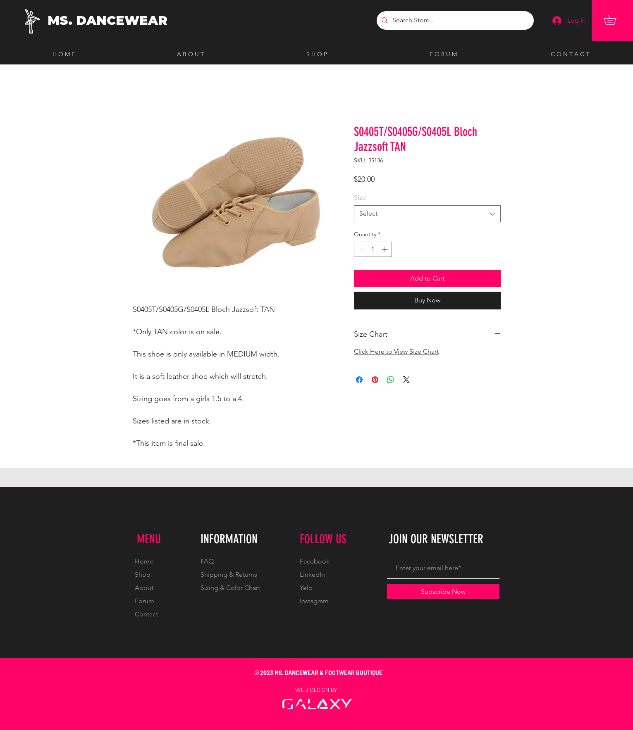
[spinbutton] (372, 249)
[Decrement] (360, 249)
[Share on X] (406, 380)
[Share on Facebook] (359, 380)
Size (360, 197)
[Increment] (385, 249)
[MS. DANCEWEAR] (109, 20)
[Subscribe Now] (443, 591)
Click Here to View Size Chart (396, 351)
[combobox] (427, 213)
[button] (615, 19)
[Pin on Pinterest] (375, 380)
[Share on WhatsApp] (391, 380)
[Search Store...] (454, 20)
